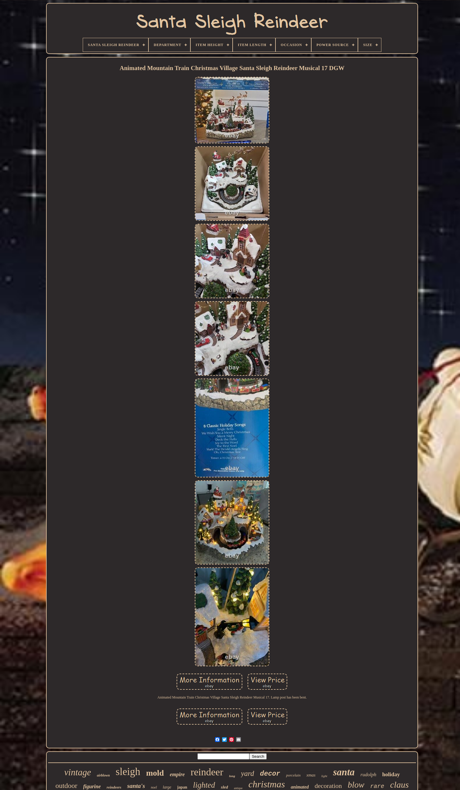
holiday (391, 774)
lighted (204, 785)
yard (247, 773)
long (232, 776)
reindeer (207, 772)
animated (300, 786)
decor (270, 774)
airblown (103, 775)
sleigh (128, 771)
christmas (266, 784)
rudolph (368, 774)
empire (177, 774)
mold (155, 772)
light (324, 776)
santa (343, 772)
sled (224, 787)
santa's (136, 785)
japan (182, 787)
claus (399, 784)
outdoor (66, 785)
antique (238, 788)
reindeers (114, 787)
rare (377, 786)
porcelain (293, 775)
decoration (328, 785)
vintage (77, 772)
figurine (92, 786)
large (167, 787)
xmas (310, 775)
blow (356, 784)
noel (154, 787)
